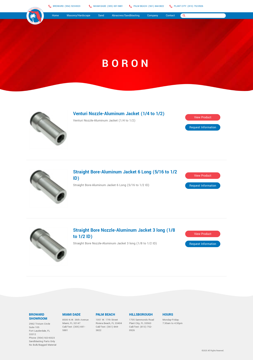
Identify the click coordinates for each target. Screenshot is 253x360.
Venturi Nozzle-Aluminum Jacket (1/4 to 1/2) (119, 114)
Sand (101, 15)
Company (152, 15)
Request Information (202, 127)
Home (55, 15)
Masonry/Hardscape (78, 15)
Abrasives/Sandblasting (126, 15)
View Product (202, 117)
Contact (170, 15)
